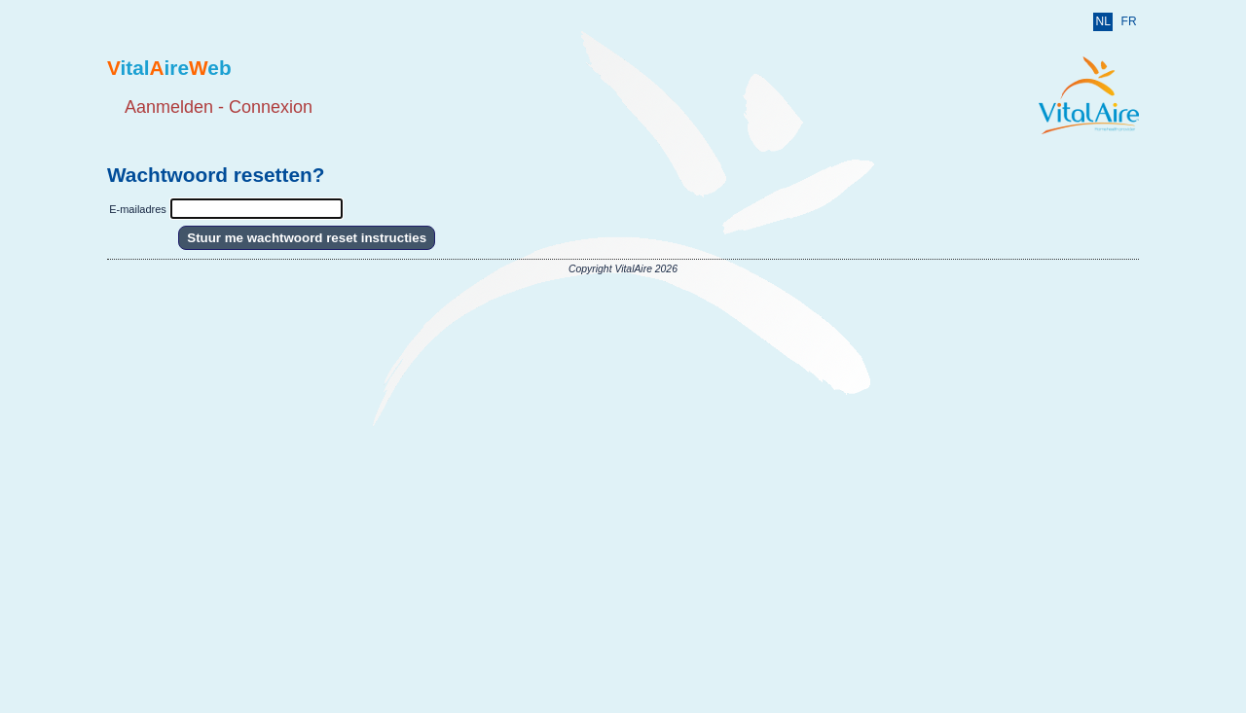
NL (1102, 21)
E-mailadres (137, 209)
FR (1129, 21)
